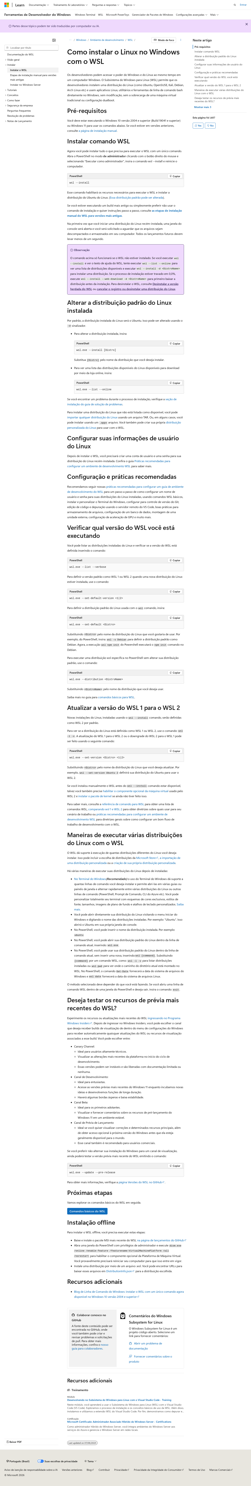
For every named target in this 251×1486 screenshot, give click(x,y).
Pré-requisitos (202, 46)
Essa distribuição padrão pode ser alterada (136, 197)
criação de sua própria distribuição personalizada (144, 863)
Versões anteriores (72, 1469)
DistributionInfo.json (119, 1271)
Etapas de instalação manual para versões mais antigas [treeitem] (33, 77)
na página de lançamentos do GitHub (160, 1240)
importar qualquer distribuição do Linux (92, 417)
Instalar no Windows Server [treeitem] (25, 84)
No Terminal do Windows (90, 879)
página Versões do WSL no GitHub (140, 1182)
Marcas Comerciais (219, 1469)
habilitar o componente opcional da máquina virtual (135, 791)
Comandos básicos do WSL (87, 1211)
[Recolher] (53, 40)
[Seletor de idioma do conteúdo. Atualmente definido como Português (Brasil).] (18, 1461)
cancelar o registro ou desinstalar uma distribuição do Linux (136, 289)
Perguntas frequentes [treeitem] (19, 110)
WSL (130, 40)
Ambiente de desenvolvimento (107, 40)
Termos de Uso (197, 1469)
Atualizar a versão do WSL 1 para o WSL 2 (218, 85)
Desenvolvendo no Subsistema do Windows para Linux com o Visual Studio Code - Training (119, 1400)
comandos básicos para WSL (116, 697)
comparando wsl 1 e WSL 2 (105, 809)
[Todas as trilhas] (70, 40)
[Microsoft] (6, 5)
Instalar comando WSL (207, 51)
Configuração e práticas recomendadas (216, 72)
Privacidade (120, 1469)
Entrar (243, 4)
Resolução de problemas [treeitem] (20, 115)
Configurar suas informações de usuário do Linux (218, 66)
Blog (89, 1469)
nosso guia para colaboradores (90, 1346)
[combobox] (31, 48)
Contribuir (104, 1469)
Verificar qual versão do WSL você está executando (216, 78)
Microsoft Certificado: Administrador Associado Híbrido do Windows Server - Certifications (119, 1421)
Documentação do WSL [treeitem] (20, 54)
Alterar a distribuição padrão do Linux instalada (215, 57)
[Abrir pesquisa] (234, 5)
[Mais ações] (180, 40)
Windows (81, 40)
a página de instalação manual (98, 131)
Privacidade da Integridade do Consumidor (157, 1469)
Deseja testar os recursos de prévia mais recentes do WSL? (217, 99)
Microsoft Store (146, 858)
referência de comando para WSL (123, 804)
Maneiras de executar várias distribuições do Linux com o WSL (219, 91)
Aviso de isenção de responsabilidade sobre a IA (31, 1469)
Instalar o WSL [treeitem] (18, 70)
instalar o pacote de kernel (95, 796)
